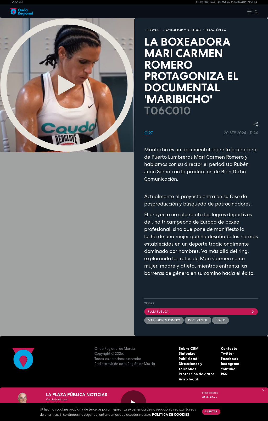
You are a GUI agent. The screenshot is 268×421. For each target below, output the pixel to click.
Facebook (229, 359)
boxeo (220, 320)
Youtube (228, 369)
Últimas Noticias (205, 2)
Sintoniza (187, 353)
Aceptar (211, 411)
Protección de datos (197, 374)
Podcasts (154, 30)
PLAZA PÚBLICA (215, 30)
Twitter (227, 353)
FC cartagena (238, 2)
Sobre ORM (188, 348)
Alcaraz (252, 2)
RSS (224, 374)
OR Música (209, 397)
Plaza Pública (201, 311)
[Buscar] (255, 11)
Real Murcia (223, 2)
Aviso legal (188, 379)
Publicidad (188, 359)
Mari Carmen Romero (164, 320)
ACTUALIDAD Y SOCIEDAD (183, 30)
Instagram (230, 364)
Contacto (229, 348)
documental (198, 320)
